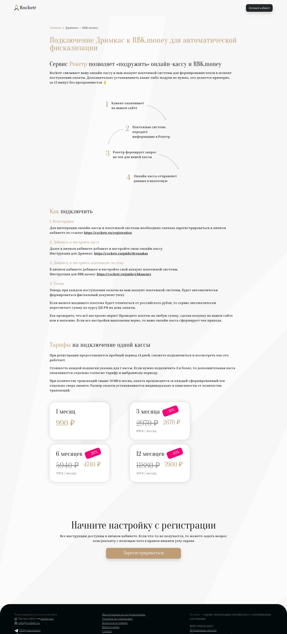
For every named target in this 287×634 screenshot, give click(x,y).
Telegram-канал (27, 630)
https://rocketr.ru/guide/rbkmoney (124, 274)
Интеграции (110, 627)
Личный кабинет (259, 8)
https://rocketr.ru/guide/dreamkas (121, 253)
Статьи (107, 631)
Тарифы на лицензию (117, 619)
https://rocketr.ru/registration (108, 232)
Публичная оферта (203, 630)
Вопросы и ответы (115, 623)
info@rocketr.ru (29, 623)
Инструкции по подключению (123, 614)
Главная (55, 28)
